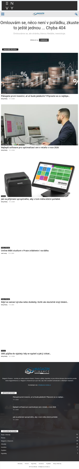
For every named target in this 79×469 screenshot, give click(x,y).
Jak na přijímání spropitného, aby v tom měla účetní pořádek (30, 199)
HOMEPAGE (44, 40)
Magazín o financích (7, 441)
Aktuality (3, 444)
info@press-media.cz (44, 385)
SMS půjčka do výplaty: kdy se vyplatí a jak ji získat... (26, 353)
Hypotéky (4, 453)
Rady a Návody (5, 144)
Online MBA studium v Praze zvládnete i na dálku (25, 250)
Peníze (3, 196)
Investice (4, 93)
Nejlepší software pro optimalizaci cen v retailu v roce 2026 (30, 147)
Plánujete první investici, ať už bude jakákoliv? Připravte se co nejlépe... (35, 96)
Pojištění (3, 450)
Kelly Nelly (4, 98)
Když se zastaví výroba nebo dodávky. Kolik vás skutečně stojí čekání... (34, 302)
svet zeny (4, 253)
